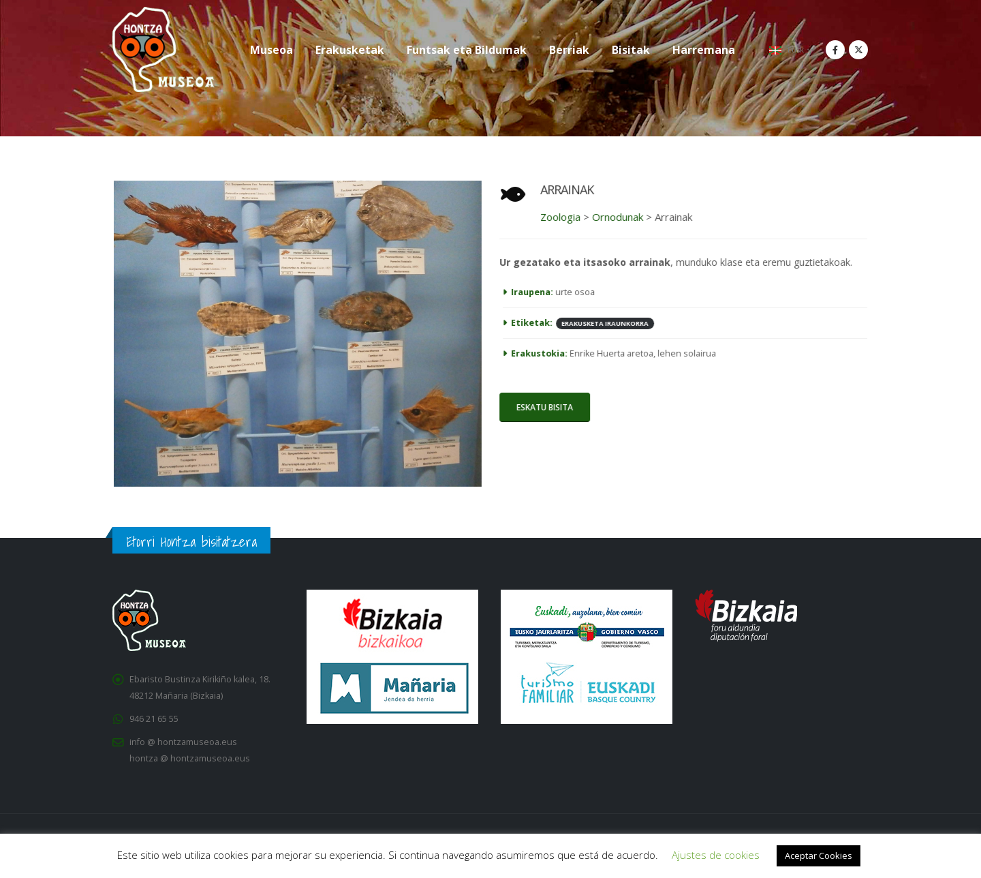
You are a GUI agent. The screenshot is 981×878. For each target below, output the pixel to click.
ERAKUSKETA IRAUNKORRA (600, 323)
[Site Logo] (163, 49)
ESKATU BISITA (540, 407)
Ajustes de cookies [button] (716, 855)
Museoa (271, 49)
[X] (858, 49)
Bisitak (631, 49)
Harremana (703, 49)
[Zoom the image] (302, 188)
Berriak (569, 49)
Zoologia (555, 217)
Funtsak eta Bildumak (467, 49)
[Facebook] (835, 49)
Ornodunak (612, 217)
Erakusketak (349, 49)
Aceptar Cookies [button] (818, 855)
